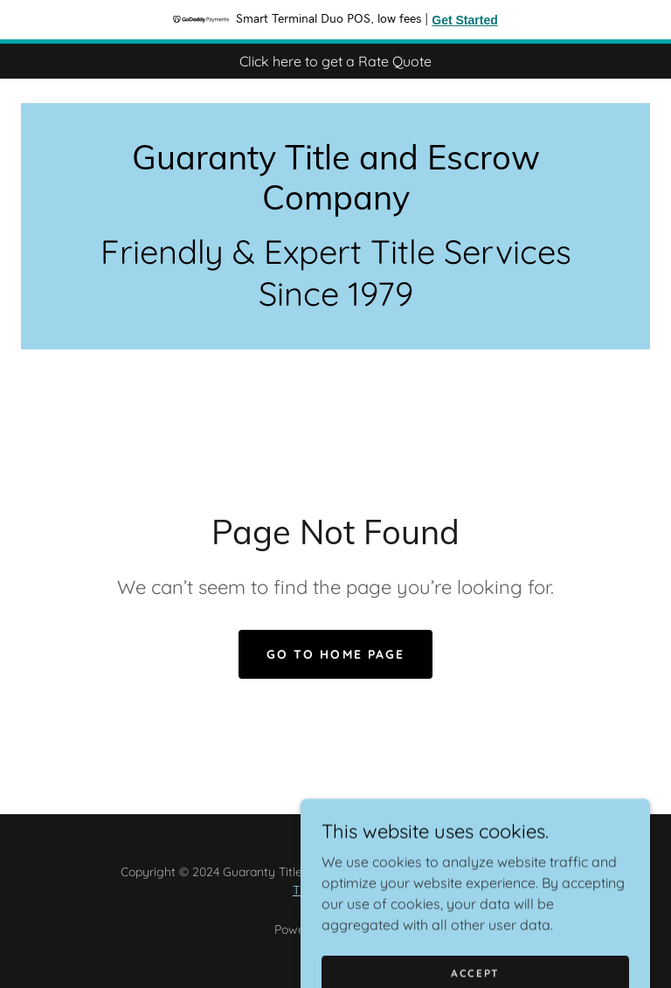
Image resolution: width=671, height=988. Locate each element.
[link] (335, 204)
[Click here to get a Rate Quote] (335, 61)
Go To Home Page (335, 654)
